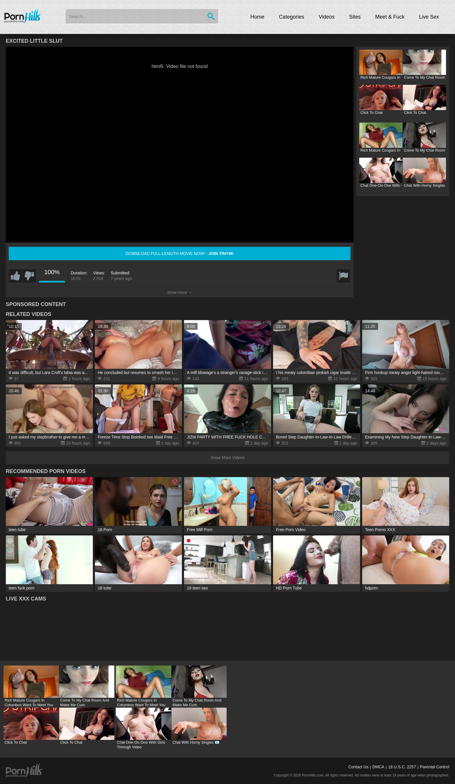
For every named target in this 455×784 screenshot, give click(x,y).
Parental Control (434, 767)
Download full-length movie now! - (180, 253)
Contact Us (358, 767)
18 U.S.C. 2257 (402, 767)
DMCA (378, 767)
